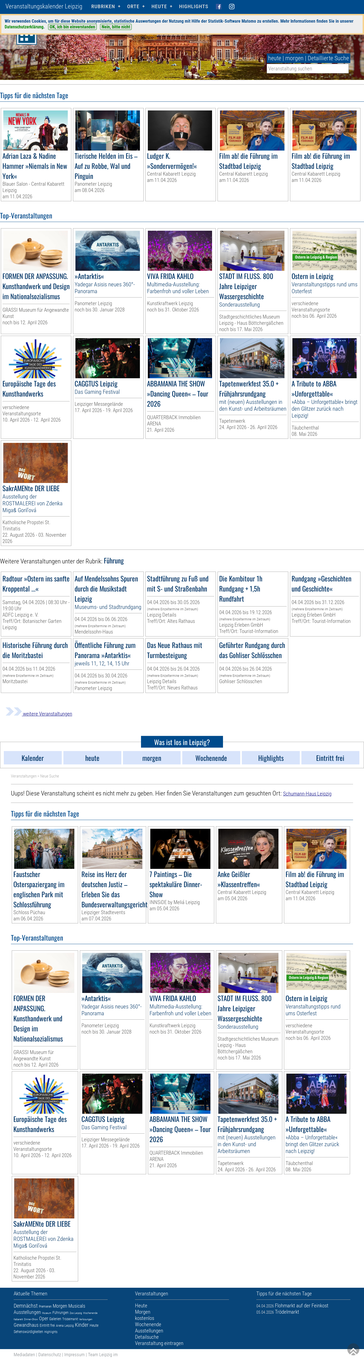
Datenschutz (49, 1354)
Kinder (82, 1325)
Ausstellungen (27, 1312)
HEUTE (159, 6)
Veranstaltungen (24, 776)
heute (274, 58)
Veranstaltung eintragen (159, 1343)
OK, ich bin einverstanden (72, 26)
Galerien (55, 1319)
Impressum (74, 1354)
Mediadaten (24, 1354)
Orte (133, 6)
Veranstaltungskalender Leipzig (43, 6)
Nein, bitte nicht (116, 26)
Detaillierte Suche (328, 58)
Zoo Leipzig (76, 1312)
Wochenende (90, 1312)
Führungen (60, 1312)
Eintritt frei (47, 1325)
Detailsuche (147, 1337)
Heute (94, 1325)
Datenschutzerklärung (24, 26)
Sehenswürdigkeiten (28, 1331)
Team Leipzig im (103, 1354)
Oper (43, 1318)
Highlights (193, 6)
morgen (294, 58)
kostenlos (144, 1318)
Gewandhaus (26, 1325)
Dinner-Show (31, 1319)
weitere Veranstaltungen (38, 714)
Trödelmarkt (70, 1319)
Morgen (60, 1306)
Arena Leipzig (65, 1326)
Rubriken (103, 6)
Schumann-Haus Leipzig (307, 794)
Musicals (76, 1306)
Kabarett (18, 1319)
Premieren (45, 1306)
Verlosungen (85, 1319)
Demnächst (26, 1305)
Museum (46, 1312)
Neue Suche (49, 776)
